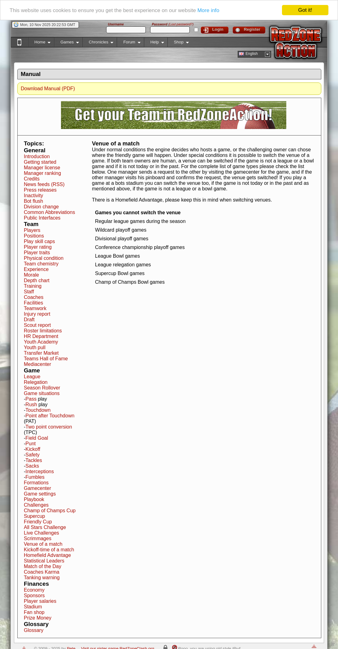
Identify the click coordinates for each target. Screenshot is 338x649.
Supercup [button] (34, 516)
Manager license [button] (42, 167)
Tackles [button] (33, 460)
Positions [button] (34, 235)
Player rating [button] (38, 247)
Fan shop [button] (34, 612)
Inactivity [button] (33, 195)
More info (208, 10)
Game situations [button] (42, 393)
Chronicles (98, 43)
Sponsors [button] (34, 595)
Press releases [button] (40, 190)
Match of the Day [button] (42, 566)
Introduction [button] (37, 156)
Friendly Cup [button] (38, 521)
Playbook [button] (34, 499)
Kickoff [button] (32, 449)
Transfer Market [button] (41, 353)
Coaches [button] (33, 297)
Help (154, 43)
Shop (178, 43)
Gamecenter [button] (37, 488)
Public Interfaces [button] (42, 217)
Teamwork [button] (35, 308)
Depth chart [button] (37, 280)
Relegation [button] (36, 382)
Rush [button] (31, 404)
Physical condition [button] (43, 258)
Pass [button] (31, 399)
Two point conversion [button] (48, 426)
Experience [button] (36, 269)
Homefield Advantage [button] (47, 555)
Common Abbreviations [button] (49, 212)
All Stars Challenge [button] (45, 527)
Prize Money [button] (37, 617)
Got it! (305, 10)
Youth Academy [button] (41, 342)
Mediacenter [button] (37, 364)
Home (39, 43)
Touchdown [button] (37, 410)
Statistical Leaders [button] (44, 560)
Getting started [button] (40, 162)
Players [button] (32, 230)
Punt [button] (30, 443)
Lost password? (181, 24)
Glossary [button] (33, 630)
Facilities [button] (33, 302)
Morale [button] (31, 275)
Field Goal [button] (36, 438)
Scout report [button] (37, 325)
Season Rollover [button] (42, 387)
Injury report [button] (37, 314)
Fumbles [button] (34, 477)
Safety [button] (32, 454)
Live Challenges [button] (41, 533)
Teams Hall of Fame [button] (46, 358)
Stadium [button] (33, 606)
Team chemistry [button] (41, 263)
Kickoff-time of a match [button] (49, 549)
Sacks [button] (32, 466)
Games (66, 43)
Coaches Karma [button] (41, 572)
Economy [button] (34, 590)
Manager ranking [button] (42, 173)
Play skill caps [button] (39, 241)
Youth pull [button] (35, 347)
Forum (128, 43)
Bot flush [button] (33, 201)
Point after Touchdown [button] (49, 415)
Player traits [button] (37, 252)
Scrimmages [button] (37, 538)
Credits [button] (32, 178)
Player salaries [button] (40, 601)
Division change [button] (41, 206)
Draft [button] (29, 319)
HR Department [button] (41, 336)
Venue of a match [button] (43, 544)
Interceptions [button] (39, 471)
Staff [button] (29, 291)
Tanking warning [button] (42, 577)
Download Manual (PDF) (48, 88)
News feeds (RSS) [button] (44, 184)
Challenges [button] (36, 505)
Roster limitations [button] (43, 330)
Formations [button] (36, 482)
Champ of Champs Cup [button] (50, 510)
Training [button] (32, 286)
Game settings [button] (40, 493)
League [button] (32, 376)
